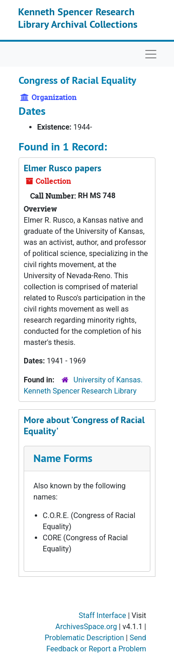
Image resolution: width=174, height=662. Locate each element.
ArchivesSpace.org (86, 626)
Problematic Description (84, 637)
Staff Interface (102, 615)
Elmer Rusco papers (62, 168)
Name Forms (62, 458)
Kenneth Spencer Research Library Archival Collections (77, 17)
